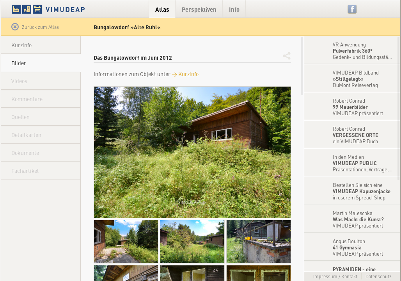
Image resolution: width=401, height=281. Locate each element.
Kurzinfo (21, 45)
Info (234, 9)
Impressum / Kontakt (335, 276)
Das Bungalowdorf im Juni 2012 (133, 57)
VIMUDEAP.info (63, 9)
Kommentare (27, 99)
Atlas (162, 9)
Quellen (20, 117)
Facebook (352, 9)
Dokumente (25, 153)
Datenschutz (379, 276)
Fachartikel (25, 170)
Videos (19, 81)
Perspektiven (199, 9)
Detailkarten (26, 135)
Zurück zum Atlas (35, 27)
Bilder (18, 63)
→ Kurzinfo (185, 74)
